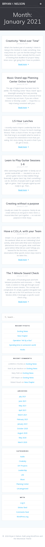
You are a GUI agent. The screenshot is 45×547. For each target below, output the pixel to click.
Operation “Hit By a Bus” (22, 340)
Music (22, 479)
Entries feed (22, 507)
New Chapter (22, 336)
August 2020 (22, 433)
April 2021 (22, 410)
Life (22, 475)
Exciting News (22, 331)
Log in (22, 503)
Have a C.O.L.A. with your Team (22, 231)
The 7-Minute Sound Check (22, 273)
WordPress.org (22, 516)
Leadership (22, 470)
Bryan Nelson (13, 3)
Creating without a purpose (22, 203)
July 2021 (22, 396)
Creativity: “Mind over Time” (22, 40)
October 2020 (22, 428)
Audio (22, 456)
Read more (22, 64)
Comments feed (22, 512)
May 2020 (22, 438)
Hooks (22, 349)
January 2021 (23, 424)
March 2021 (22, 415)
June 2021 (22, 401)
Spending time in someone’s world (22, 345)
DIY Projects (22, 466)
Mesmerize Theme (24, 538)
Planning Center (22, 484)
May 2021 (22, 406)
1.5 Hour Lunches (22, 121)
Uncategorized (22, 488)
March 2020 (22, 442)
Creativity (22, 461)
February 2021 (22, 419)
